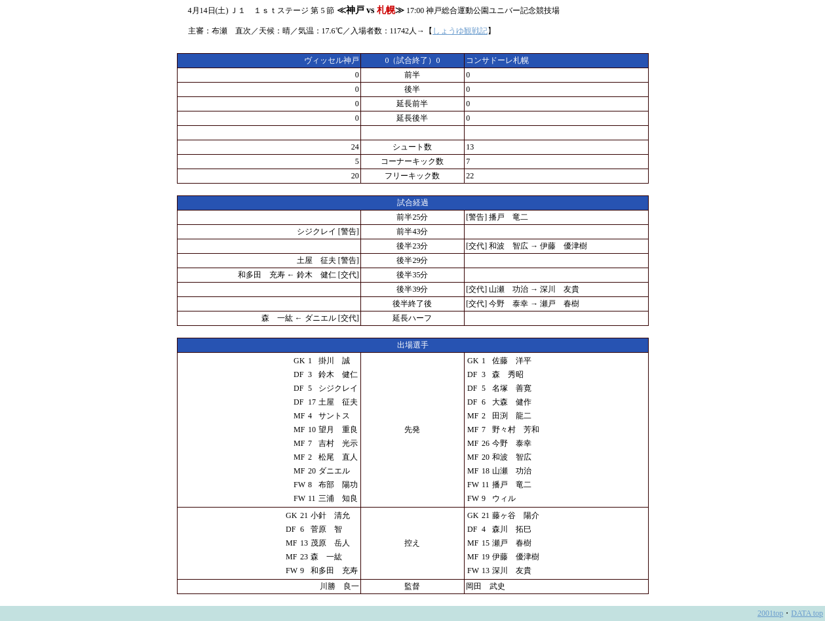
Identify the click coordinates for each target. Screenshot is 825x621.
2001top (770, 613)
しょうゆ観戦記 (460, 30)
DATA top (807, 613)
